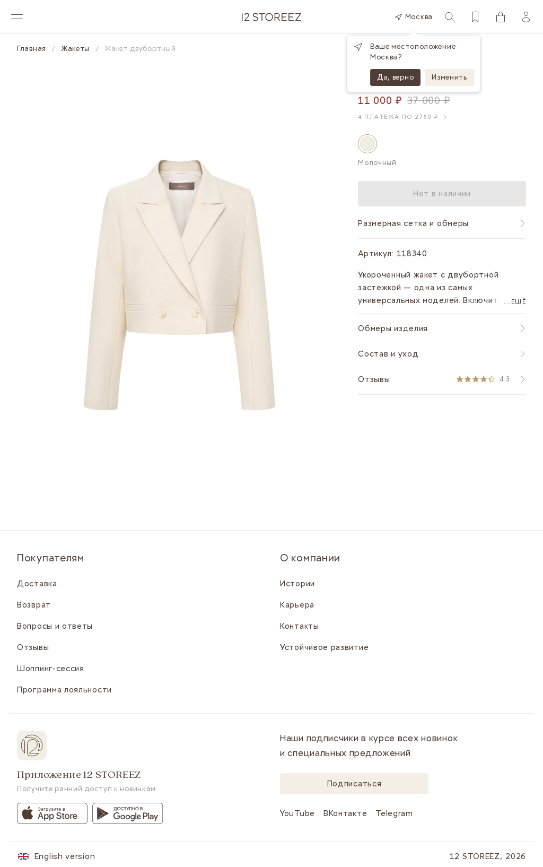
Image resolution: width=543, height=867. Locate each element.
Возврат (34, 605)
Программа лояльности (64, 689)
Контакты (299, 626)
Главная (31, 49)
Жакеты (75, 49)
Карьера (297, 605)
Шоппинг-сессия (50, 668)
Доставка (37, 583)
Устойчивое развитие (324, 647)
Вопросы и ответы (55, 626)
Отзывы (33, 647)
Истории (297, 583)
